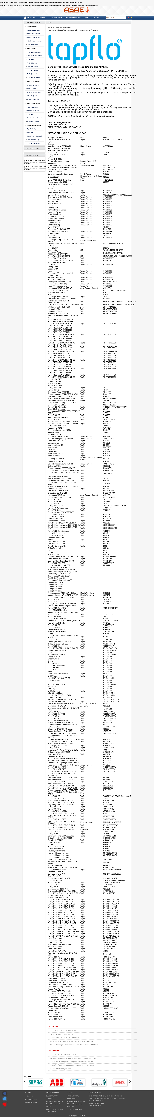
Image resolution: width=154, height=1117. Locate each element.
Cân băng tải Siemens (33, 37)
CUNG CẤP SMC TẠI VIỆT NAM (63, 1030)
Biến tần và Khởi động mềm (35, 118)
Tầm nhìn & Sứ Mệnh (31, 1099)
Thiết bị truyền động (33, 81)
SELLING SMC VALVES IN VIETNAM (64, 1038)
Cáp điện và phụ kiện (33, 110)
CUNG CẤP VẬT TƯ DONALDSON (64, 1054)
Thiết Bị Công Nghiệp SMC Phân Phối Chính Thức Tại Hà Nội (71, 1041)
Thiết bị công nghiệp (33, 103)
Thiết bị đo (30, 114)
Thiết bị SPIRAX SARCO (34, 56)
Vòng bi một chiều (32, 96)
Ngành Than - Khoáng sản (34, 136)
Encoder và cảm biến (33, 121)
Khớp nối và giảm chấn (34, 92)
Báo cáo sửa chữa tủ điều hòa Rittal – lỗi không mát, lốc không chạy (73, 1058)
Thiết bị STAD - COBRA (34, 77)
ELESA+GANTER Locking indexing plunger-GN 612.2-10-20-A (71, 1061)
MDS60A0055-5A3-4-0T (61, 1069)
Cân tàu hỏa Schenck (33, 34)
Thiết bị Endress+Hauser (34, 52)
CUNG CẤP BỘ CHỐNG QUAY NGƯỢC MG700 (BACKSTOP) (72, 1065)
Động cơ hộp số (31, 88)
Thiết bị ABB (31, 59)
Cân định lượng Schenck (34, 41)
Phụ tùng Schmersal (33, 99)
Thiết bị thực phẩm (32, 66)
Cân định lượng (31, 26)
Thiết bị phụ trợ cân (32, 44)
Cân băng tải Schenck (33, 30)
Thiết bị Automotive (32, 74)
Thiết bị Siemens (32, 63)
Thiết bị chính (31, 48)
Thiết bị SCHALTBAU (33, 143)
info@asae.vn (97, 1105)
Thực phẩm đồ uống (33, 139)
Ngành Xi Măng (31, 129)
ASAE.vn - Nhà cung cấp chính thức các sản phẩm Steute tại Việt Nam (74, 1045)
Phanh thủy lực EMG (33, 85)
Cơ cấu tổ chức (29, 1096)
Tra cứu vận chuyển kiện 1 (75, 1109)
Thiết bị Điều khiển (32, 70)
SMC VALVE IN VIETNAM (61, 1034)
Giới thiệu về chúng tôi (31, 1102)
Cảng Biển (30, 132)
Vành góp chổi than (32, 107)
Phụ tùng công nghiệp (34, 125)
